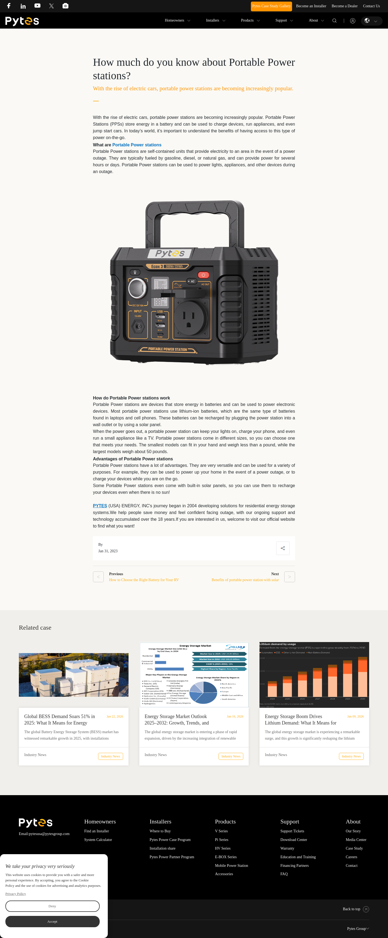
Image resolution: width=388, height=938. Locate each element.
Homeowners (174, 20)
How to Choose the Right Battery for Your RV (144, 580)
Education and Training (298, 857)
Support (281, 20)
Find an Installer (96, 831)
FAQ (284, 874)
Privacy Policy (15, 894)
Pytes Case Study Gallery (271, 6)
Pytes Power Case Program (170, 840)
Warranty (287, 848)
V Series (221, 831)
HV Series (223, 848)
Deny (52, 906)
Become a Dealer (345, 6)
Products (247, 20)
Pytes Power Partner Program (172, 857)
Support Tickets (292, 831)
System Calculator (98, 840)
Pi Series (221, 840)
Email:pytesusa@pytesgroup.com (44, 834)
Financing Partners (294, 866)
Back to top (356, 909)
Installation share (162, 848)
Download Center (293, 840)
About (313, 20)
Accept (52, 921)
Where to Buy (160, 831)
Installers (212, 20)
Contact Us (371, 6)
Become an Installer (311, 6)
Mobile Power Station (231, 866)
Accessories (224, 874)
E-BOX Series (226, 857)
